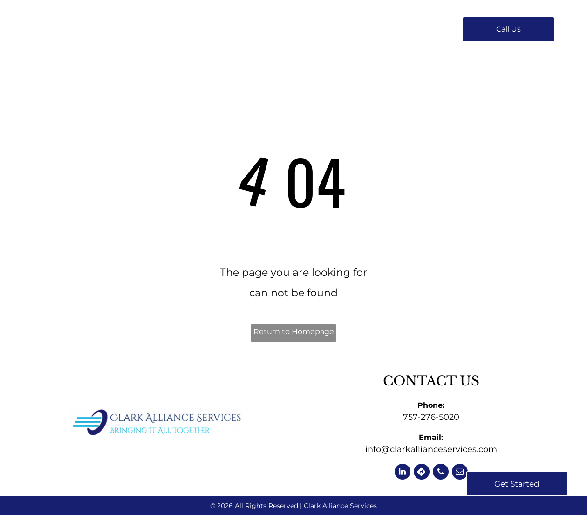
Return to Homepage (293, 331)
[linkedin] (402, 473)
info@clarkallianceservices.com (431, 449)
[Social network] (422, 473)
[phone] (441, 473)
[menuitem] (194, 29)
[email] (460, 473)
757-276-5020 (431, 417)
